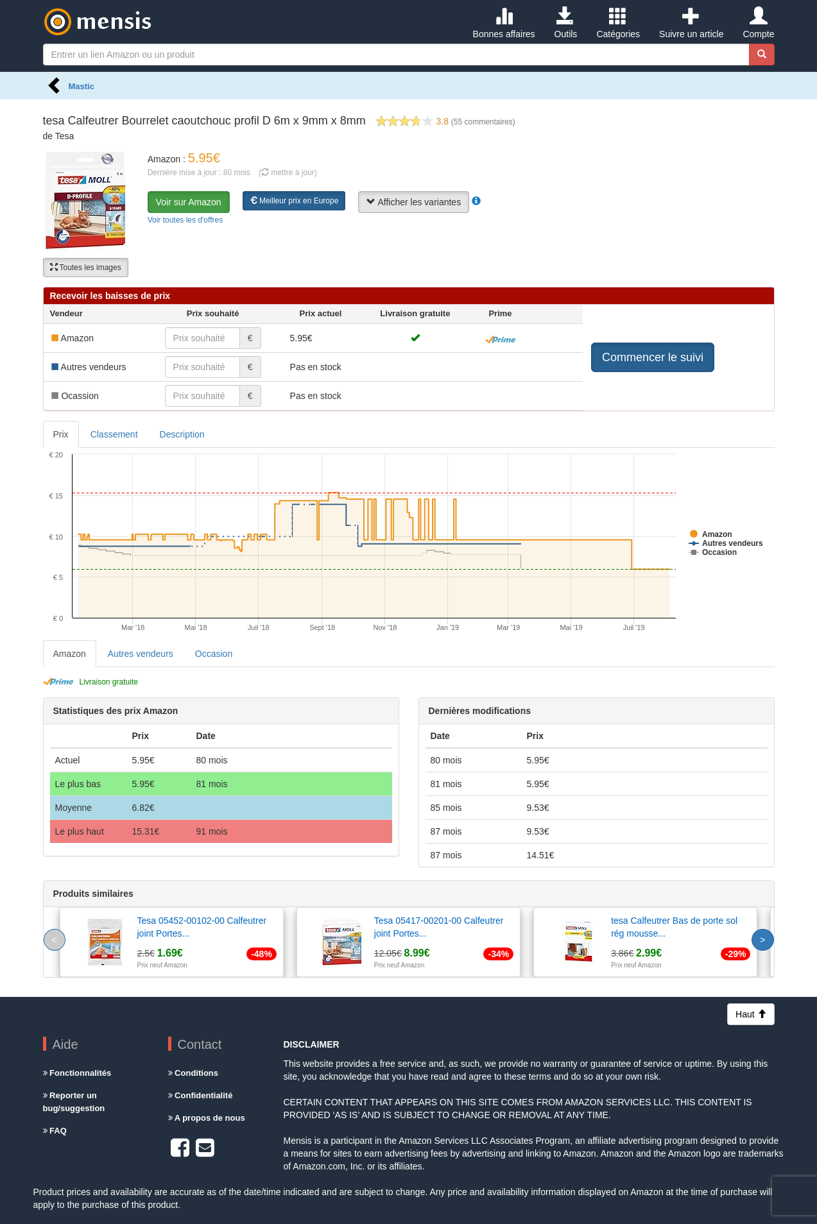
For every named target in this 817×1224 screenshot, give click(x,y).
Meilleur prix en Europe (294, 200)
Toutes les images (85, 267)
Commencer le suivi (652, 357)
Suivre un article (691, 23)
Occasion (213, 654)
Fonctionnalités (77, 1073)
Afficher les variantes (413, 202)
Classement (114, 434)
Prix (61, 434)
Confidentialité (200, 1095)
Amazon (69, 654)
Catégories (618, 23)
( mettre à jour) (288, 172)
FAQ (55, 1130)
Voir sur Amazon (188, 202)
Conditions (193, 1073)
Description (182, 434)
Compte (758, 23)
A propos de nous (206, 1118)
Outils (566, 23)
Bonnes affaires (504, 23)
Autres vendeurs (140, 654)
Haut (750, 1014)
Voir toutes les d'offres (185, 220)
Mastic (81, 86)
